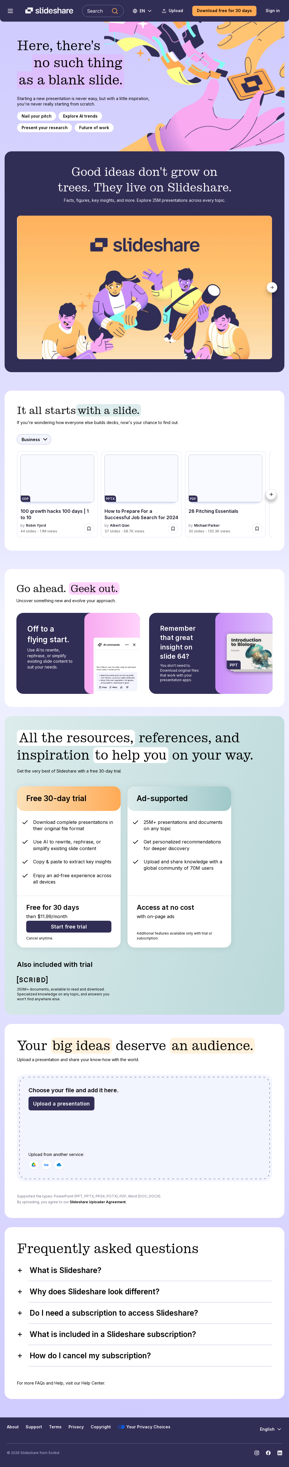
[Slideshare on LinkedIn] (279, 1453)
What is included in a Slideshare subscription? (106, 1334)
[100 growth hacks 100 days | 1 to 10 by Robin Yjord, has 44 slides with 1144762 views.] (57, 494)
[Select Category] (34, 439)
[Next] (272, 287)
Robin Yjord (36, 525)
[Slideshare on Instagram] (256, 1453)
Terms (55, 1426)
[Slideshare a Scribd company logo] (49, 10)
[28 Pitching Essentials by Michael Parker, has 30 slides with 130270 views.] (225, 494)
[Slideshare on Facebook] (268, 1453)
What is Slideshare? (59, 1270)
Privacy (76, 1426)
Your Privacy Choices (144, 1426)
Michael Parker (207, 525)
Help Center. (93, 1383)
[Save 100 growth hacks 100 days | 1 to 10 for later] (89, 528)
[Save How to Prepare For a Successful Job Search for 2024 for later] (173, 528)
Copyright (101, 1426)
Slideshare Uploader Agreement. (98, 1202)
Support (34, 1426)
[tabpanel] (144, 287)
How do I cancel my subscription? (84, 1355)
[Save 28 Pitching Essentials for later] (257, 528)
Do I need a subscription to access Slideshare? (107, 1312)
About (13, 1426)
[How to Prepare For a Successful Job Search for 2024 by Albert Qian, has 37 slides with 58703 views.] (141, 494)
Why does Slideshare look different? (88, 1291)
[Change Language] (143, 11)
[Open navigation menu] (10, 10)
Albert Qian (119, 525)
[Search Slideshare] (102, 11)
